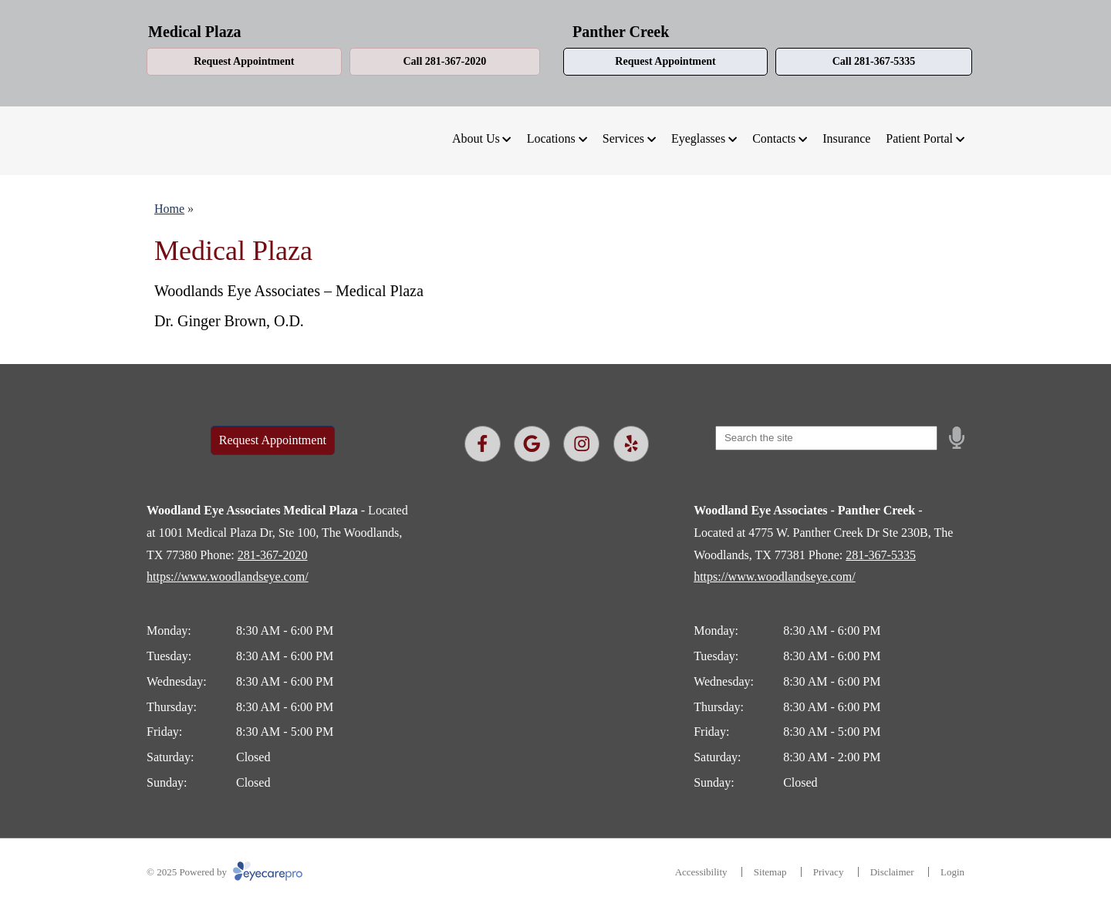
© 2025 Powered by (224, 872)
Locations (551, 138)
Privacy (828, 872)
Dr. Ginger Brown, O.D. (229, 320)
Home (169, 208)
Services (623, 138)
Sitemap (770, 872)
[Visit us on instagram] (581, 444)
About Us (476, 138)
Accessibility (701, 872)
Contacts (773, 138)
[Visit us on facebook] (482, 444)
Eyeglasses (698, 138)
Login (952, 872)
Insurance (846, 138)
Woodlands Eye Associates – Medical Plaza (289, 290)
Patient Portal (919, 138)
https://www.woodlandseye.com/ (228, 576)
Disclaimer (892, 872)
